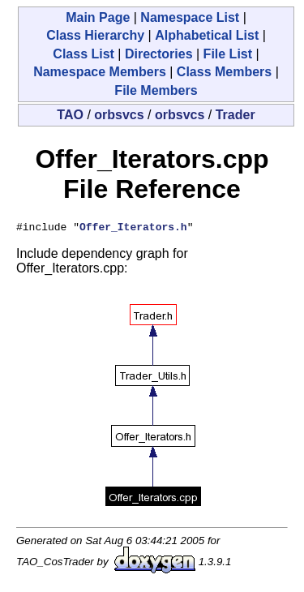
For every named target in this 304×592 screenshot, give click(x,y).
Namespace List (189, 17)
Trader (235, 115)
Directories (159, 54)
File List (227, 54)
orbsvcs (118, 115)
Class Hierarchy (95, 35)
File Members (155, 90)
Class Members (224, 72)
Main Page (98, 17)
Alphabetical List (207, 35)
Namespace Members (99, 72)
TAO (70, 115)
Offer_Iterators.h (133, 228)
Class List (83, 54)
